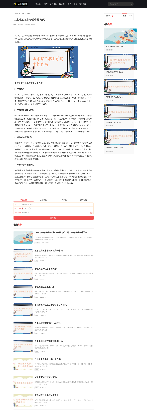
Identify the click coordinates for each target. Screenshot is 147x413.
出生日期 (18, 212)
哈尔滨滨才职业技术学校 (114, 148)
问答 (28, 13)
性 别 (18, 208)
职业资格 (62, 4)
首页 (23, 13)
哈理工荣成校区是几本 (114, 122)
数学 (46, 4)
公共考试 (53, 4)
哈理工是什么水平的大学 (114, 97)
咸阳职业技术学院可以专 (114, 72)
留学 (69, 4)
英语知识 (39, 4)
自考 (75, 4)
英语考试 (82, 4)
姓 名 (18, 204)
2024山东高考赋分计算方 (115, 46)
